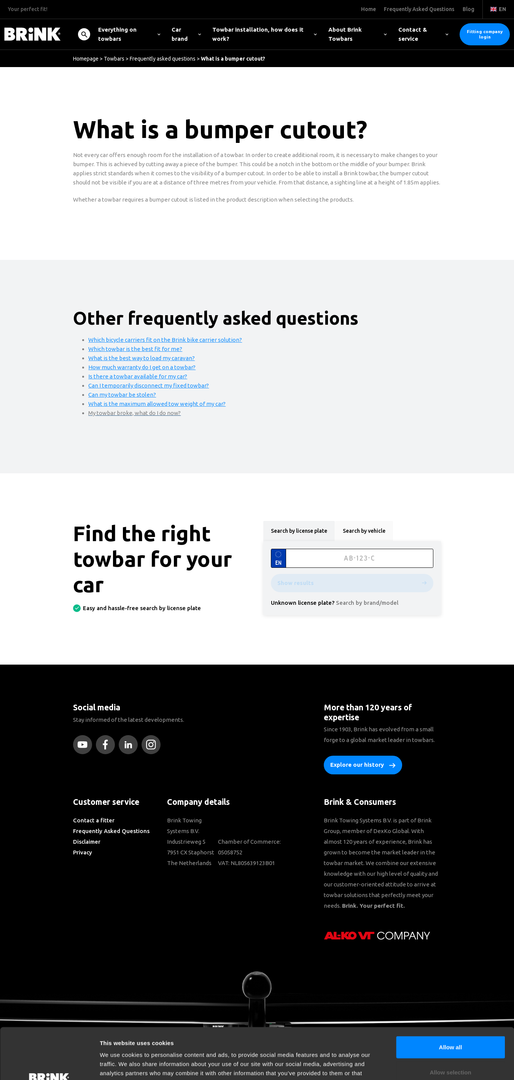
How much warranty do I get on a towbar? (142, 367)
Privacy (82, 852)
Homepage (86, 59)
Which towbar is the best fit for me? (135, 349)
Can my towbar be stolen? (122, 394)
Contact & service (423, 34)
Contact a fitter (94, 820)
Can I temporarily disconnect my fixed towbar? (148, 385)
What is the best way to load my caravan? (141, 358)
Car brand (186, 34)
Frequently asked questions (163, 59)
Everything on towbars (129, 34)
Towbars (114, 59)
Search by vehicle (364, 531)
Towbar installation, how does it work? (264, 34)
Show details (399, 1065)
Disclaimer (86, 841)
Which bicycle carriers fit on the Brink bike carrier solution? (165, 339)
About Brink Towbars (357, 34)
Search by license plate (299, 531)
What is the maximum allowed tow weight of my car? (157, 404)
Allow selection (450, 1024)
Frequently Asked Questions (111, 831)
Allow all (450, 999)
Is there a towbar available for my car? (137, 376)
